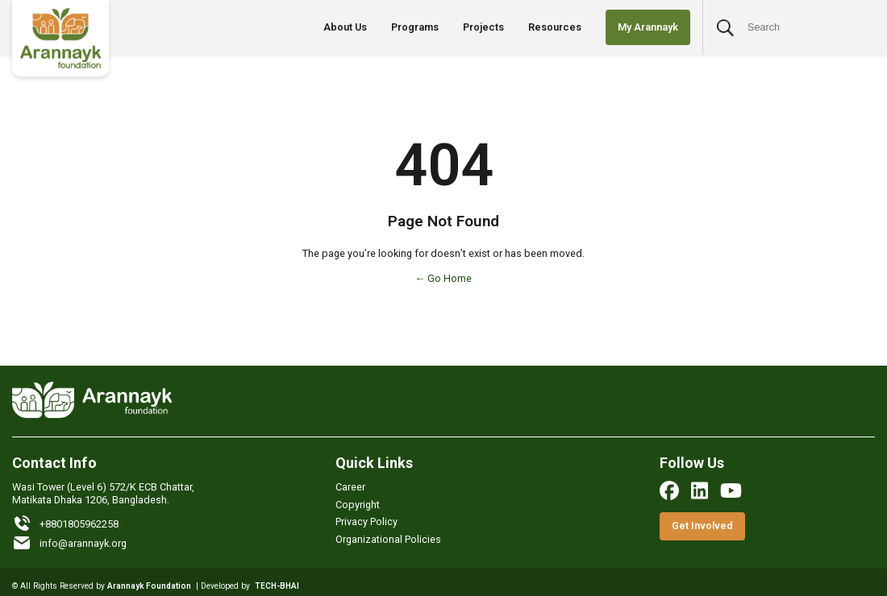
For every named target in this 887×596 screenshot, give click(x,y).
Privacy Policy (366, 521)
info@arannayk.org (69, 543)
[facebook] (669, 490)
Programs (415, 27)
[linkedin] (699, 490)
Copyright (357, 505)
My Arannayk (648, 27)
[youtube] (731, 490)
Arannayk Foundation (149, 586)
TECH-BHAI (277, 586)
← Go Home (444, 278)
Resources (554, 27)
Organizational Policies (388, 539)
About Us (345, 27)
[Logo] (60, 38)
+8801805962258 (65, 523)
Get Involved (702, 525)
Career (350, 487)
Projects (483, 27)
